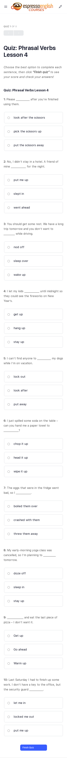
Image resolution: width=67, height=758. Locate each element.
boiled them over (22, 506)
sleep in (15, 587)
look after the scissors (26, 117)
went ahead (18, 207)
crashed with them (23, 520)
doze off (16, 573)
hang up (16, 328)
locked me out (20, 716)
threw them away (22, 533)
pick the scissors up (24, 131)
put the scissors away (25, 145)
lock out (16, 376)
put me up (17, 180)
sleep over (17, 261)
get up (15, 314)
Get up (15, 635)
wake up (16, 274)
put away (17, 404)
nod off (15, 247)
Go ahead (17, 649)
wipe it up (17, 471)
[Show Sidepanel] (59, 7)
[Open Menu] (6, 6)
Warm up (16, 663)
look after (17, 390)
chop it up (17, 444)
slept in (15, 193)
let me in (16, 703)
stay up (15, 342)
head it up (17, 457)
